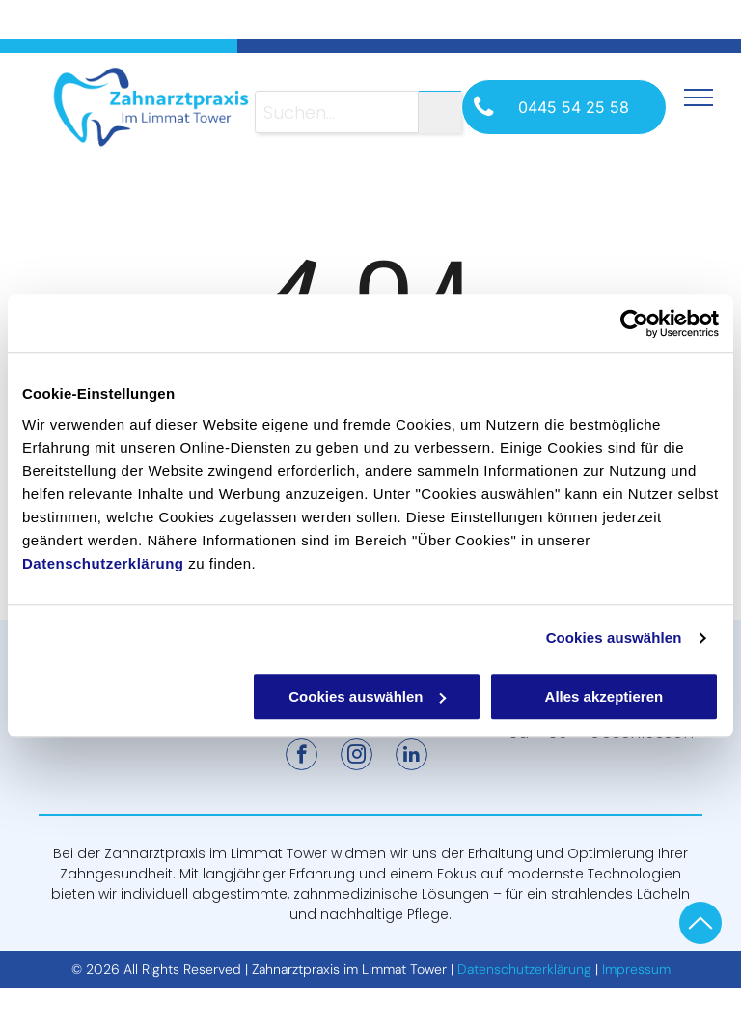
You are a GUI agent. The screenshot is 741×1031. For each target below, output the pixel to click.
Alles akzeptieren (604, 696)
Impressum (636, 969)
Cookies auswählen (614, 637)
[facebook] (301, 756)
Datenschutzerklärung (103, 563)
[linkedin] (411, 756)
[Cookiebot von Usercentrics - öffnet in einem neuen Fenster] (634, 323)
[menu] (698, 97)
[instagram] (356, 756)
